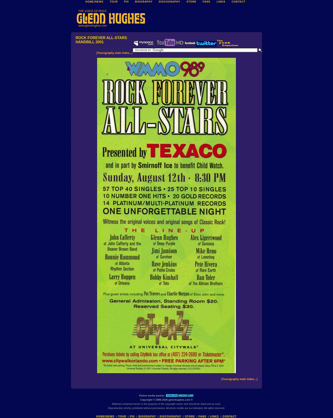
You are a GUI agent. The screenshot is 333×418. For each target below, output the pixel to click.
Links (214, 416)
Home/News (105, 416)
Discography (170, 416)
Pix (132, 416)
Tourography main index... (114, 53)
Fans (202, 416)
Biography (147, 416)
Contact (230, 416)
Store (190, 416)
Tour (122, 416)
